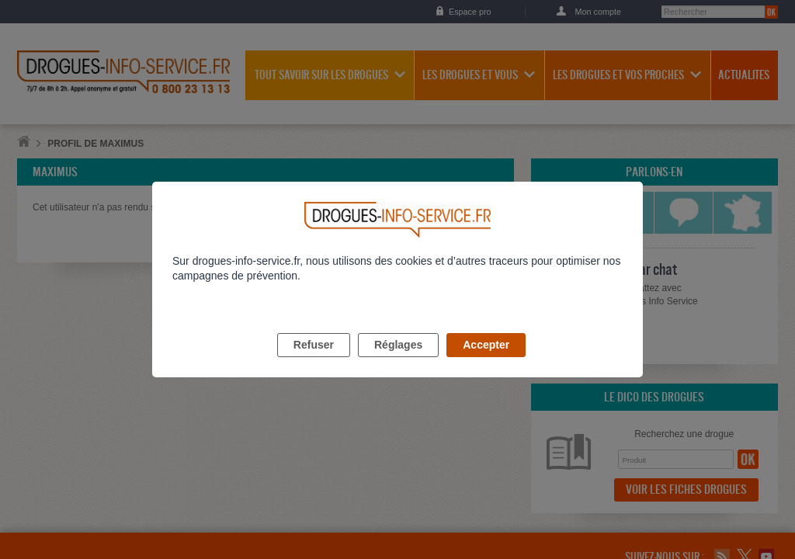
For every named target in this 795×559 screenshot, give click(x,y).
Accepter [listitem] (486, 362)
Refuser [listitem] (313, 362)
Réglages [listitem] (398, 362)
